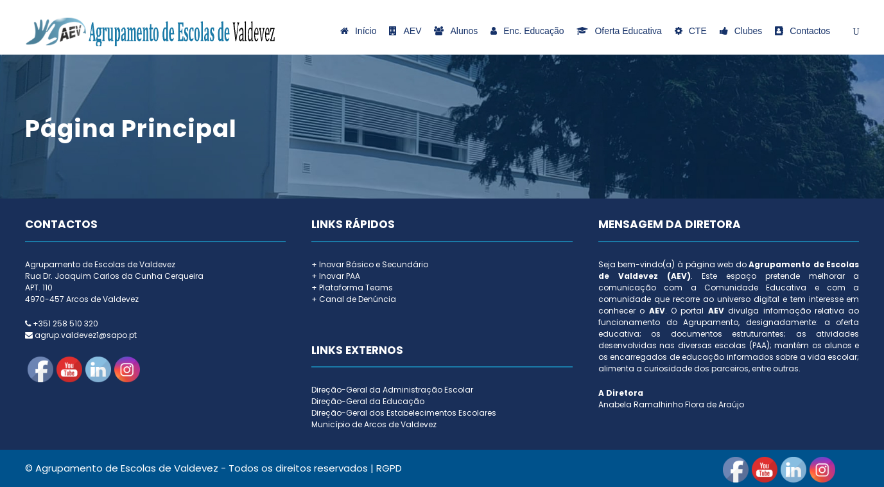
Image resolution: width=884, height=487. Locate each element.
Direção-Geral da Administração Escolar (392, 389)
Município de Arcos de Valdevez (374, 424)
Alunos (456, 31)
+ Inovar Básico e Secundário (369, 264)
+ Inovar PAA (335, 275)
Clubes (741, 31)
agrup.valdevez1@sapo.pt (86, 335)
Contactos (802, 31)
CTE (691, 31)
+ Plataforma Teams (352, 287)
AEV (405, 31)
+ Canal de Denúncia (353, 299)
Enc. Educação (527, 31)
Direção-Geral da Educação (367, 401)
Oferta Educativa (618, 31)
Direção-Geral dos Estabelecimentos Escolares (403, 412)
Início (358, 31)
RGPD (389, 468)
